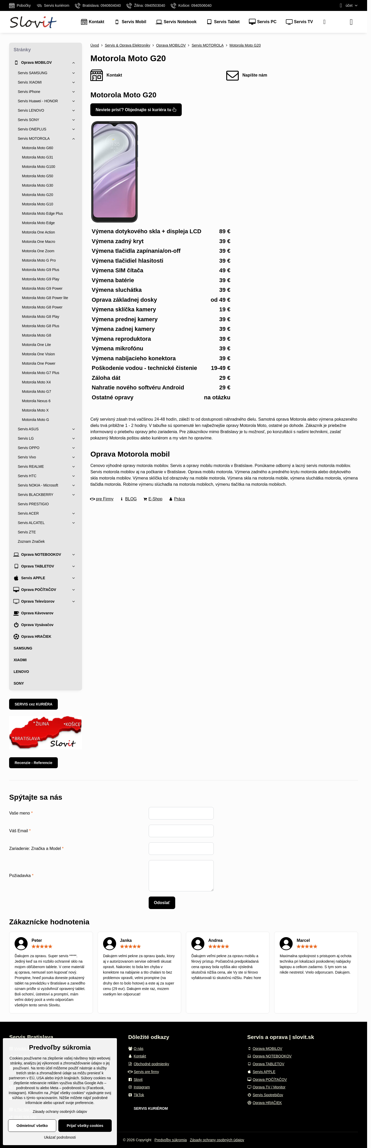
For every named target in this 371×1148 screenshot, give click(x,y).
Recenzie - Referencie (33, 763)
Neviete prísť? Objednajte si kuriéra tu (136, 110)
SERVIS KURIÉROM (151, 1108)
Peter (37, 940)
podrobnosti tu (27, 1088)
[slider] (42, 946)
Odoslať (162, 902)
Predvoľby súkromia (170, 1140)
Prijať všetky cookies (85, 1126)
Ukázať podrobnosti (60, 1137)
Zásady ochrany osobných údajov (217, 1140)
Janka (126, 940)
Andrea (215, 940)
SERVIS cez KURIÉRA (33, 704)
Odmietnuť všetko (32, 1126)
